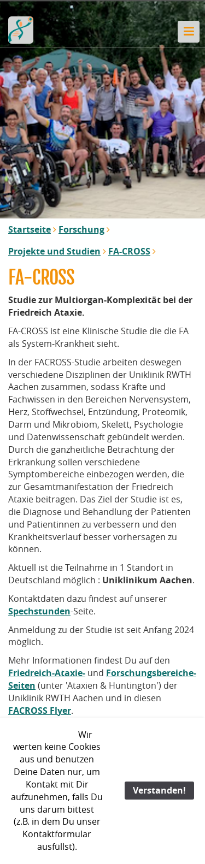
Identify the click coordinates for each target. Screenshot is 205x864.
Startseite (29, 229)
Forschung (81, 229)
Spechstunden (39, 611)
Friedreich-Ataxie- (46, 673)
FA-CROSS (129, 251)
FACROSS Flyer (39, 711)
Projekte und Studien (54, 251)
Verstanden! (159, 790)
